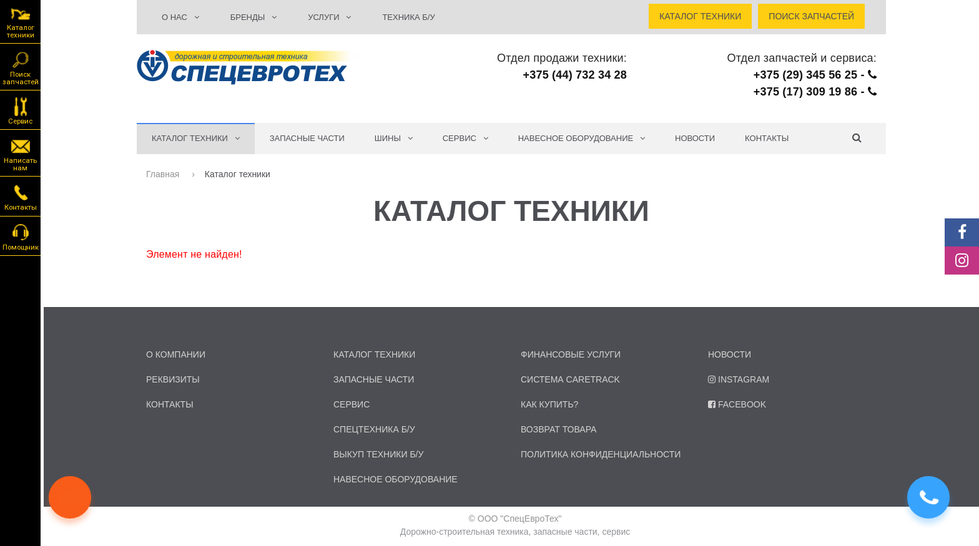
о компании (175, 354)
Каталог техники (20, 22)
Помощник (20, 236)
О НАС (180, 17)
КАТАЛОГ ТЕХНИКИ (196, 138)
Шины (394, 138)
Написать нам (20, 153)
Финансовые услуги (571, 354)
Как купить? (549, 404)
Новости (695, 138)
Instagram (738, 379)
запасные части (373, 379)
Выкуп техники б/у (378, 454)
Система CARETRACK (570, 379)
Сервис (20, 110)
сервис (351, 404)
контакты (170, 404)
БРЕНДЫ (253, 17)
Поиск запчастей (20, 67)
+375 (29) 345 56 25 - (815, 75)
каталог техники (374, 354)
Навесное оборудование (581, 138)
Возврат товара (558, 429)
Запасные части (307, 138)
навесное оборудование (395, 479)
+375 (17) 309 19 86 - (815, 91)
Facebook (737, 404)
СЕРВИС (465, 138)
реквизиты (173, 379)
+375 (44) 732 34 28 (575, 75)
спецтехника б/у (374, 429)
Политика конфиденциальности (601, 454)
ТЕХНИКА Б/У (408, 17)
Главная (164, 174)
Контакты (767, 138)
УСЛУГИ (329, 17)
